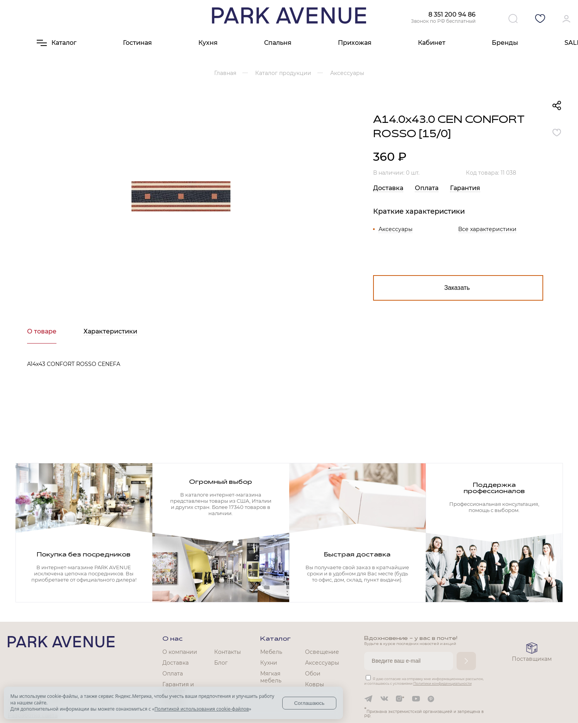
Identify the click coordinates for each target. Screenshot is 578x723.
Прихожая (355, 42)
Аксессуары (396, 229)
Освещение (322, 651)
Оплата (426, 188)
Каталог (275, 639)
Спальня (278, 42)
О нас (172, 639)
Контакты (227, 651)
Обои (313, 673)
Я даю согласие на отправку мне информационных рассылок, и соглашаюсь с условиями (424, 681)
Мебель (271, 651)
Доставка (388, 188)
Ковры (314, 684)
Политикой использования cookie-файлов (201, 709)
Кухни (268, 662)
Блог (221, 662)
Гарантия (465, 188)
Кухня (208, 42)
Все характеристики (487, 229)
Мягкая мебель (270, 677)
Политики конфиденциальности (442, 683)
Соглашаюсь (309, 703)
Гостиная (137, 42)
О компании (179, 651)
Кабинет (431, 42)
